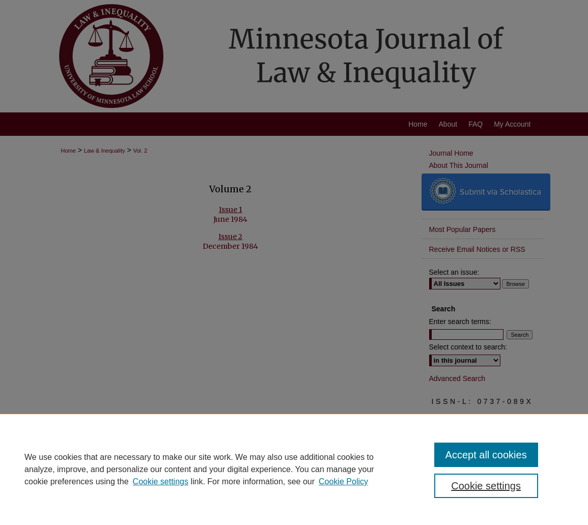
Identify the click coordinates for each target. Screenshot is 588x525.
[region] (294, 469)
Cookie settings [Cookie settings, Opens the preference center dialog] (486, 485)
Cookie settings (160, 481)
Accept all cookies (486, 454)
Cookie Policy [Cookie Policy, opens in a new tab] (343, 481)
